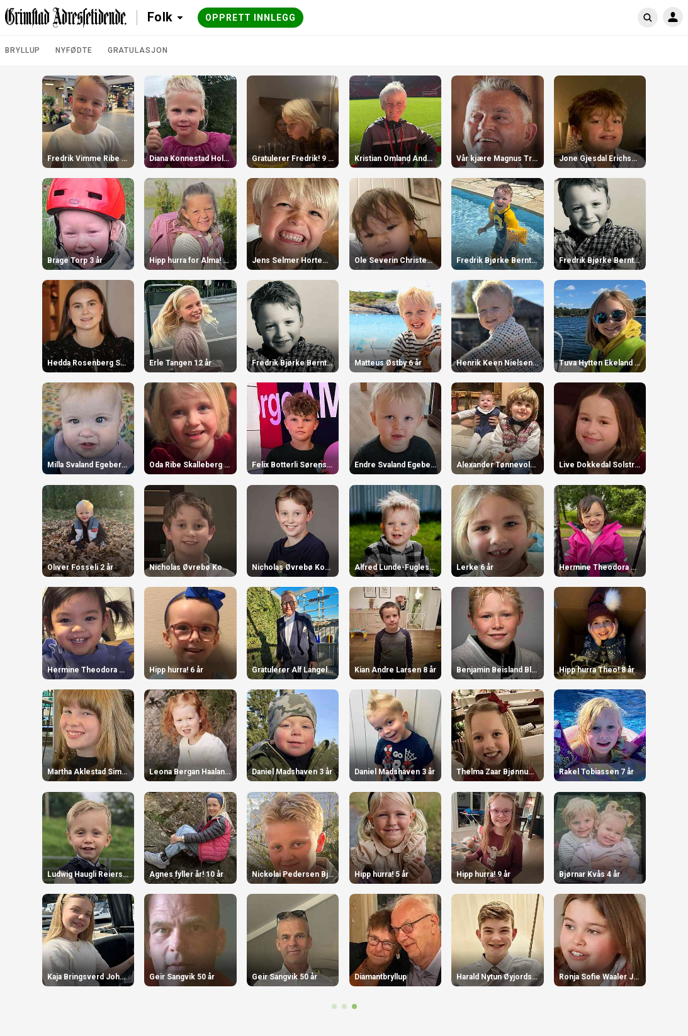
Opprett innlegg (250, 18)
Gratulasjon (138, 50)
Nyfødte (73, 50)
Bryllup (22, 50)
